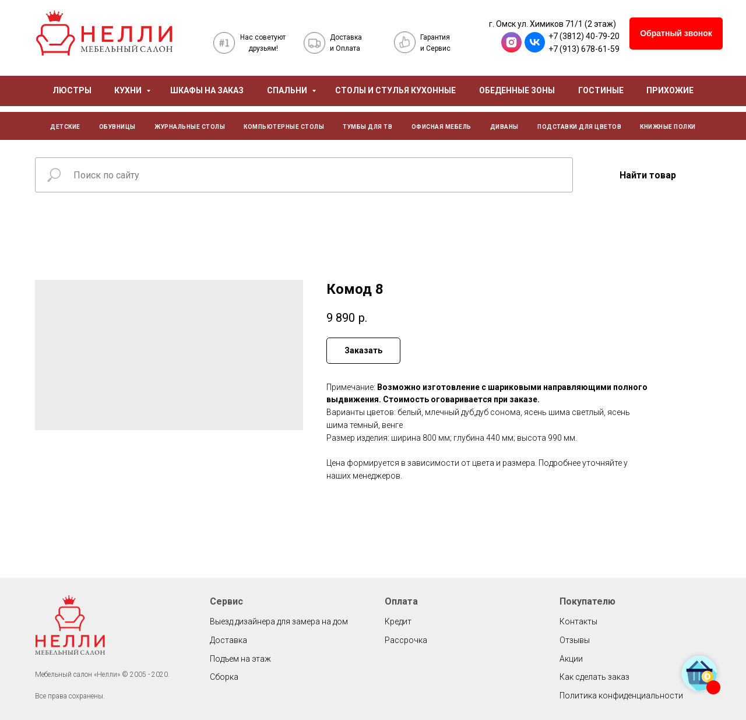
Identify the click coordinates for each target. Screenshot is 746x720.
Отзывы (575, 640)
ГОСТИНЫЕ (601, 90)
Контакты (578, 621)
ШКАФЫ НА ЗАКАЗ (207, 90)
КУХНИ (128, 90)
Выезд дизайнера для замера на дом (279, 621)
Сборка (224, 677)
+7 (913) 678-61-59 (584, 49)
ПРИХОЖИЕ (670, 90)
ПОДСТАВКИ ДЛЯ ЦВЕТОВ (579, 127)
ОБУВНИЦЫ (117, 127)
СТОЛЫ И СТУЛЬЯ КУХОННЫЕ (395, 90)
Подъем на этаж (240, 658)
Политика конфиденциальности (621, 695)
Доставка (228, 640)
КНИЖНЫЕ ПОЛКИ (668, 127)
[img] (104, 32)
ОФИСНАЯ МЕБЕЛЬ (441, 127)
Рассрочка (406, 640)
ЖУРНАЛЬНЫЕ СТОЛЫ (189, 127)
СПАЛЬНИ (288, 90)
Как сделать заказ (594, 677)
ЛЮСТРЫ (72, 90)
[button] (676, 33)
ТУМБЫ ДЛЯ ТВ (367, 127)
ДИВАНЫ (504, 127)
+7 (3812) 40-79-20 (584, 36)
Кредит (398, 621)
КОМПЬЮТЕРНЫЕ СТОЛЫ (284, 127)
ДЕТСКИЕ (65, 127)
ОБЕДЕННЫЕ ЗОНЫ (517, 90)
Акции (571, 658)
